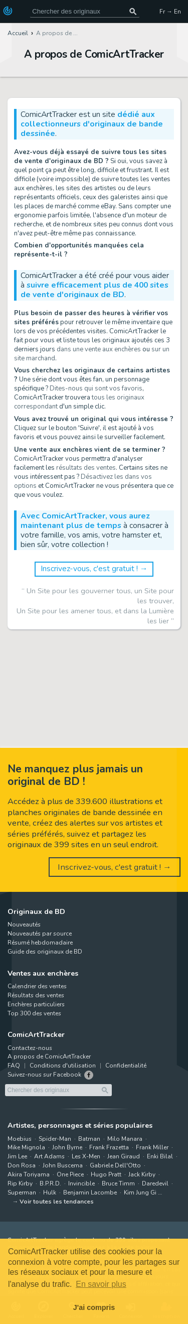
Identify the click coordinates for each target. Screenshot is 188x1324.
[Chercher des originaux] (132, 11)
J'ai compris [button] (94, 1307)
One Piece (70, 1174)
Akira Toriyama (29, 1174)
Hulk (49, 1192)
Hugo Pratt (106, 1174)
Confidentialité (125, 1066)
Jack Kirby (141, 1174)
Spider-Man (55, 1139)
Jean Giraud (123, 1156)
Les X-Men (86, 1156)
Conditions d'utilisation (63, 1066)
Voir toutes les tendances (57, 1202)
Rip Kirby (20, 1183)
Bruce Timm (118, 1183)
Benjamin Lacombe (90, 1192)
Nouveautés (24, 924)
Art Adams (49, 1156)
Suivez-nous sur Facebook (44, 1075)
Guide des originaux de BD (45, 952)
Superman (22, 1192)
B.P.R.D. (50, 1183)
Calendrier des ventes (37, 986)
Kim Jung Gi (140, 1192)
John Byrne (67, 1147)
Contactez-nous (30, 1048)
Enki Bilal (160, 1156)
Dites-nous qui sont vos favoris (96, 388)
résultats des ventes (86, 467)
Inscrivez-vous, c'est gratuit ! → (94, 568)
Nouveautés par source (40, 934)
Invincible (81, 1183)
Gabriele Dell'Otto (115, 1165)
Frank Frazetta (109, 1147)
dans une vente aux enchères (99, 349)
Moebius (20, 1139)
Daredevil (155, 1183)
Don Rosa (22, 1165)
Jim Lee (17, 1156)
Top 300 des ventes (34, 1013)
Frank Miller (152, 1147)
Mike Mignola (26, 1147)
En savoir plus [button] (101, 1284)
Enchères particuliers (36, 1004)
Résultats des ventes (36, 995)
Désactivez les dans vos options (83, 481)
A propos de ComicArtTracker (49, 1056)
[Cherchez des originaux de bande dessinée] (85, 11)
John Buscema (63, 1165)
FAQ (14, 1066)
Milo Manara (124, 1139)
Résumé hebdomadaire (40, 943)
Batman (89, 1139)
